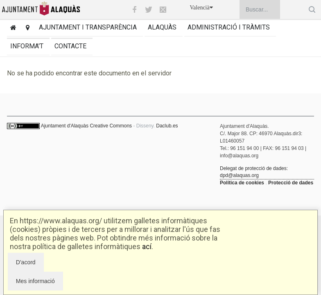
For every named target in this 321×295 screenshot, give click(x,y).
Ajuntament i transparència (88, 27)
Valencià (201, 8)
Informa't (26, 46)
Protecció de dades (290, 183)
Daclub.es (167, 126)
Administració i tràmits (229, 27)
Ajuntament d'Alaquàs (64, 126)
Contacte (70, 46)
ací (146, 246)
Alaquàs (162, 27)
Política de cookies (242, 183)
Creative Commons (111, 126)
